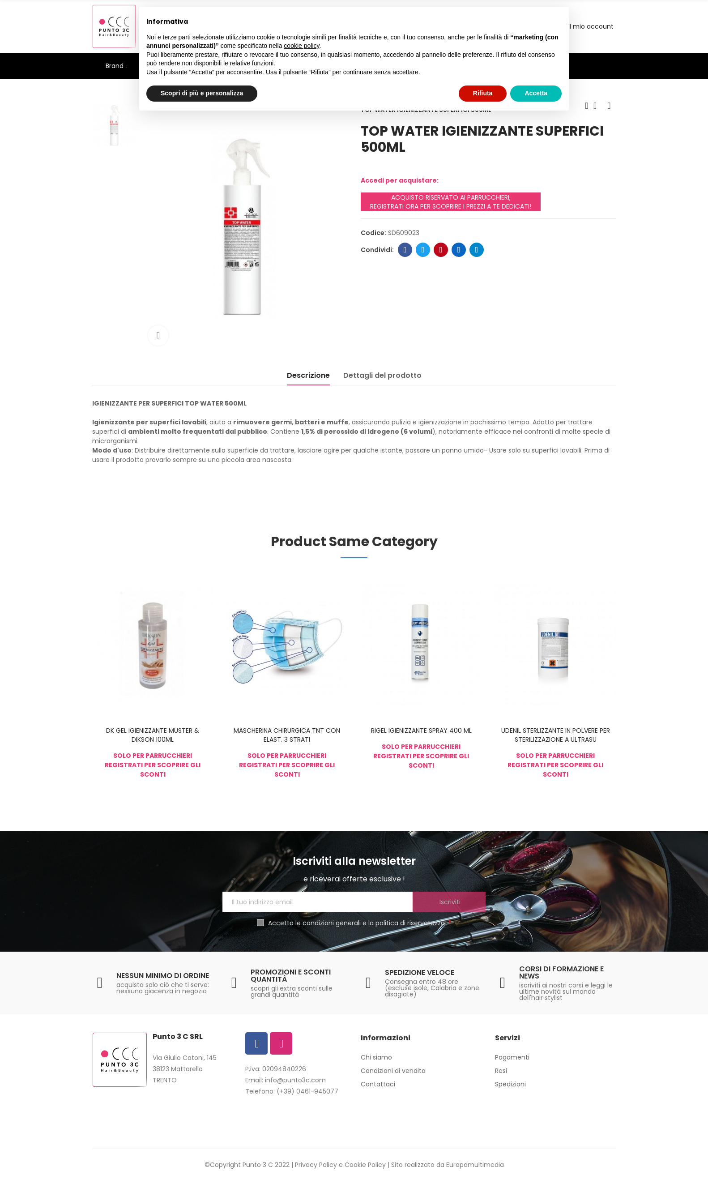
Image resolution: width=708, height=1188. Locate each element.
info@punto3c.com (295, 1080)
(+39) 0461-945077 (307, 1091)
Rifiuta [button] (483, 93)
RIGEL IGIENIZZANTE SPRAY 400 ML (421, 730)
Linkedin (459, 250)
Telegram (476, 250)
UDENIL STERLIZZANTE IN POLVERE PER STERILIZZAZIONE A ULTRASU (555, 735)
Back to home (597, 105)
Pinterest (441, 250)
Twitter (423, 250)
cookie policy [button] (301, 45)
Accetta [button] (536, 93)
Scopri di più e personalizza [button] (202, 93)
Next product (609, 105)
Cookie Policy (365, 1164)
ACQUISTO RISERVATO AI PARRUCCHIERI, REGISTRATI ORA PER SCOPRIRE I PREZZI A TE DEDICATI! (450, 202)
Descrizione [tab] (308, 375)
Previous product (586, 105)
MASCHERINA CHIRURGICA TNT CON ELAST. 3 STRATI (287, 735)
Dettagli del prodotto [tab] (382, 375)
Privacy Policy (316, 1164)
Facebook (405, 250)
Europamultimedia (475, 1164)
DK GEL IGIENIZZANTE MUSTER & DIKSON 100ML (152, 735)
